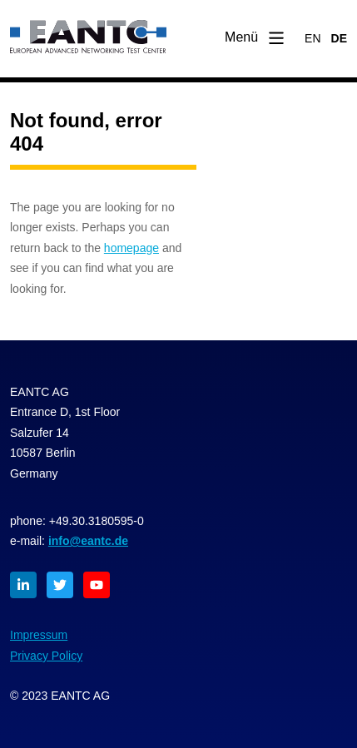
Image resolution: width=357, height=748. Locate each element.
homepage (131, 248)
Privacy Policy (46, 655)
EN (312, 38)
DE (339, 38)
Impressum (38, 634)
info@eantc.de (88, 540)
